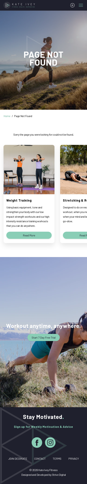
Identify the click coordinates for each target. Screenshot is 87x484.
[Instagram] (50, 443)
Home (7, 116)
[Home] (20, 5)
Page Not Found (23, 116)
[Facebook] (37, 443)
